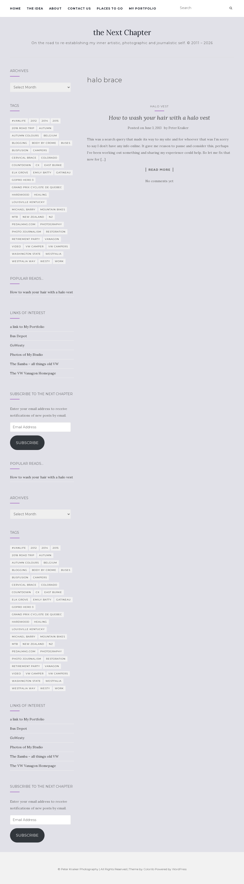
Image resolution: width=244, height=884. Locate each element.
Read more (159, 169)
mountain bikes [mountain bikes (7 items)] (52, 209)
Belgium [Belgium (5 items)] (50, 135)
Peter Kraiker (178, 128)
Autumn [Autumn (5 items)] (45, 128)
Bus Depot (18, 336)
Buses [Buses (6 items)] (65, 143)
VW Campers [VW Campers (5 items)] (58, 246)
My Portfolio (142, 8)
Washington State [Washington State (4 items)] (26, 253)
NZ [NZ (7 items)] (51, 216)
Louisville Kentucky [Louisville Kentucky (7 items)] (28, 202)
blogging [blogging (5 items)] (19, 143)
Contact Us (79, 8)
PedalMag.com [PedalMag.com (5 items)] (24, 224)
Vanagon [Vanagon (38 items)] (52, 239)
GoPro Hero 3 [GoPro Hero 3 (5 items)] (23, 179)
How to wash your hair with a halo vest (159, 117)
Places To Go (110, 8)
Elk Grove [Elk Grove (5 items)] (20, 172)
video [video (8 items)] (16, 246)
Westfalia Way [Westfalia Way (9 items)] (24, 261)
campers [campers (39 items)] (40, 150)
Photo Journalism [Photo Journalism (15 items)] (26, 231)
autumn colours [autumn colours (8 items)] (25, 135)
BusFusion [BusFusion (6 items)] (20, 150)
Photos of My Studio (26, 354)
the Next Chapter (122, 32)
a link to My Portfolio (27, 327)
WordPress (179, 869)
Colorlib (148, 869)
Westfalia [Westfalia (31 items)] (53, 253)
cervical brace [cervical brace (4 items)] (24, 157)
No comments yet (159, 181)
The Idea (35, 8)
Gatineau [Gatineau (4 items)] (63, 172)
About (55, 8)
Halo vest (159, 106)
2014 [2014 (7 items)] (45, 120)
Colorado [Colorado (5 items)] (49, 157)
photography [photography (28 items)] (51, 224)
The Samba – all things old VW (34, 364)
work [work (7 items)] (59, 261)
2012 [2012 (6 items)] (34, 120)
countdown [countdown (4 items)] (21, 165)
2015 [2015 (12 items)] (56, 120)
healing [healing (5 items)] (40, 194)
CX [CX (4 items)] (38, 165)
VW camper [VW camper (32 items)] (35, 246)
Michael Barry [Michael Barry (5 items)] (24, 209)
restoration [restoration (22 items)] (56, 231)
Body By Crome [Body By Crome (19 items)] (44, 143)
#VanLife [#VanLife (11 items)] (19, 120)
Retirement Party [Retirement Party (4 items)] (26, 239)
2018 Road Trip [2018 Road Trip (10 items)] (23, 128)
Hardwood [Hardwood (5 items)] (20, 194)
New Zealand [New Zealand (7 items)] (33, 216)
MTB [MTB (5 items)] (15, 216)
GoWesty (17, 345)
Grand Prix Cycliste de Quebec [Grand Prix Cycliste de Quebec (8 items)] (37, 187)
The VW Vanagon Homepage (33, 373)
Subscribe (27, 442)
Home (15, 8)
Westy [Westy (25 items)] (45, 261)
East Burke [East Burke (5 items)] (53, 165)
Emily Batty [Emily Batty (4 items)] (42, 172)
